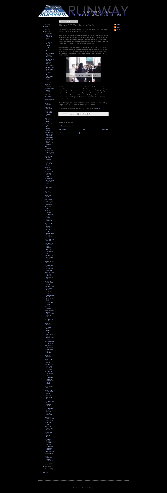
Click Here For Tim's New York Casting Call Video (49, 367)
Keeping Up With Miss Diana (48, 397)
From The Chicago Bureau (48, 49)
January (47, 469)
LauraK (119, 24)
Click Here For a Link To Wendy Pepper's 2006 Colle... (49, 218)
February (47, 466)
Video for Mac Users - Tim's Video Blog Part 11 (49, 181)
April (46, 31)
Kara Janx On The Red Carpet (48, 44)
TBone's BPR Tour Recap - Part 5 (49, 361)
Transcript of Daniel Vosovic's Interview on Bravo (49, 226)
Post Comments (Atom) (73, 133)
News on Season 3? (48, 107)
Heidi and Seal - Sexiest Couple (49, 90)
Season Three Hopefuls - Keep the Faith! (49, 174)
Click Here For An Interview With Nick (49, 257)
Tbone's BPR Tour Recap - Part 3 (49, 428)
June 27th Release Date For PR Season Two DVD (49, 297)
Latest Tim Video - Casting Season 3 (49, 55)
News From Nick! (48, 423)
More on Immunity (48, 147)
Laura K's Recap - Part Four (49, 99)
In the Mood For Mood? (49, 262)
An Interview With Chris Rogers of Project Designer (48, 37)
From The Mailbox (48, 85)
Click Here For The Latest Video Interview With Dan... (49, 246)
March (47, 464)
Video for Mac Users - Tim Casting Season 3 (49, 202)
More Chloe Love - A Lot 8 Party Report (49, 418)
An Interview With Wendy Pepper (49, 187)
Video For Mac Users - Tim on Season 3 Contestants (49, 135)
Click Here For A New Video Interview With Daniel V (49, 449)
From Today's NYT (48, 196)
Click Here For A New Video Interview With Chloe (49, 404)
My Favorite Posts (48, 207)
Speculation (48, 94)
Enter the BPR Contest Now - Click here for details (49, 268)
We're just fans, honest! (49, 303)
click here (85, 31)
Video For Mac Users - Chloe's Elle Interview (49, 142)
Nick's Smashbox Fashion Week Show (49, 458)
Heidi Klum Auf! (49, 454)
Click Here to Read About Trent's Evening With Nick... (49, 336)
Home (84, 130)
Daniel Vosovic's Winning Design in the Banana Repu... (49, 314)
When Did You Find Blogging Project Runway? (49, 234)
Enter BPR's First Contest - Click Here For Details (49, 442)
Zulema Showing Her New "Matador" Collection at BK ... (49, 276)
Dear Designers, (49, 82)
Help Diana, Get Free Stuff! (49, 239)
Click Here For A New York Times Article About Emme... (49, 381)
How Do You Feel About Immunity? (48, 158)
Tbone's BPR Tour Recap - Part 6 (49, 282)
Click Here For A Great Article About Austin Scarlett (49, 70)
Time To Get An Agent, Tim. (49, 346)
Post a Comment (66, 126)
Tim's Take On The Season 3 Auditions (49, 373)
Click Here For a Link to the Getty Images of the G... (49, 289)
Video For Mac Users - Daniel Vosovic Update (49, 127)
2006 (45, 24)
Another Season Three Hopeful (49, 351)
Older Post (105, 130)
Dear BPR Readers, (48, 307)
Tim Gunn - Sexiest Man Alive (49, 120)
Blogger (91, 488)
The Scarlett (120, 30)
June (46, 26)
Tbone (118, 27)
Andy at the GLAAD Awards (48, 329)
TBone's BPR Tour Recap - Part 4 (49, 392)
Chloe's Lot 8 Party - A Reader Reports (48, 435)
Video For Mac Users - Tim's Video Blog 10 (49, 152)
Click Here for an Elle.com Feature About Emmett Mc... (49, 62)
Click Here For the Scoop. (49, 320)
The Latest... (48, 96)
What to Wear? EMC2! (49, 252)
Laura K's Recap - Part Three (49, 342)
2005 (45, 472)
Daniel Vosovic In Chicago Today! (49, 163)
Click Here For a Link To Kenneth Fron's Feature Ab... (49, 412)
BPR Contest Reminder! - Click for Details (49, 77)
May (46, 29)
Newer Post (62, 130)
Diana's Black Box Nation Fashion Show (49, 114)
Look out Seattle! (48, 192)
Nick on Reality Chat (49, 386)
